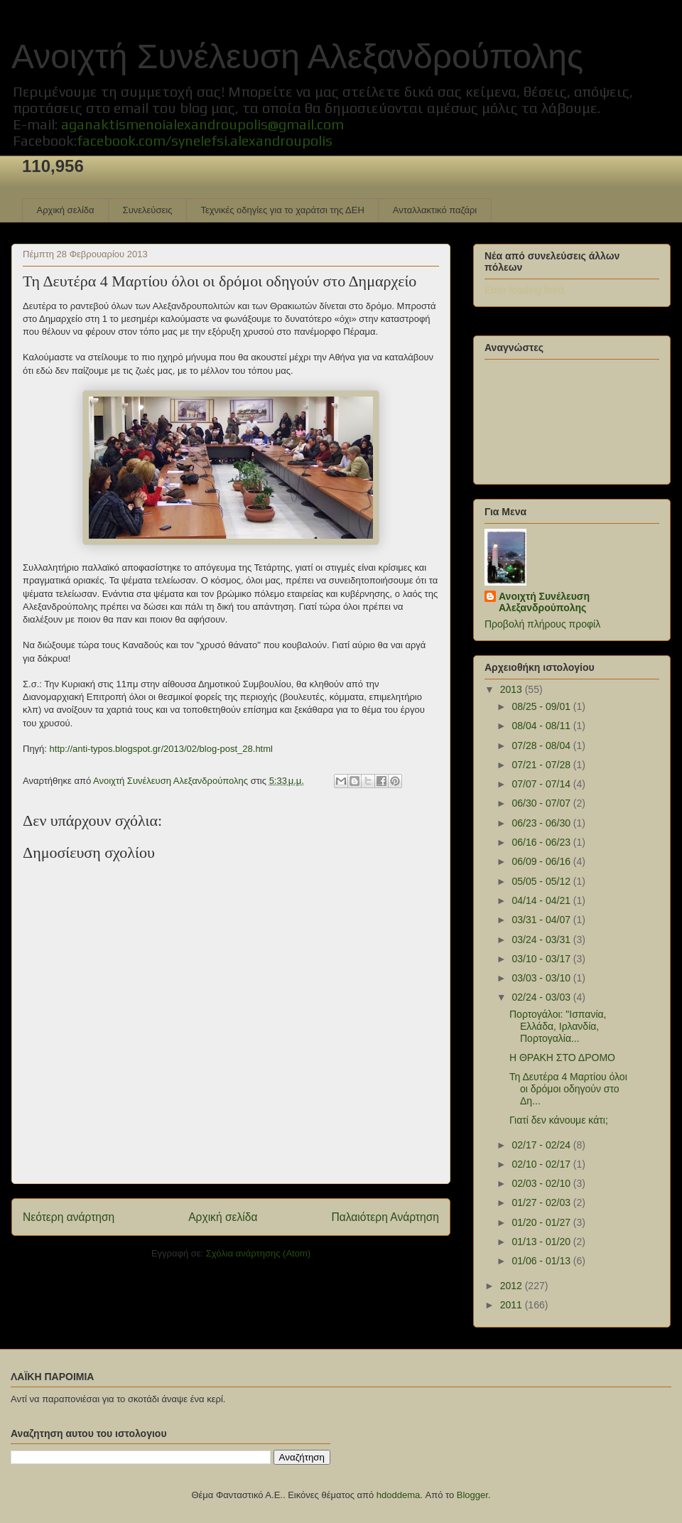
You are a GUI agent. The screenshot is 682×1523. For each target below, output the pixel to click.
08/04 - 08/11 (542, 725)
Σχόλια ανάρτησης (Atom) (258, 1253)
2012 (512, 1285)
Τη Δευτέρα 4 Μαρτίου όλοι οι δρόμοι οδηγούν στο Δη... (568, 1089)
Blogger (472, 1495)
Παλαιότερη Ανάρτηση (385, 1217)
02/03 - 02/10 (542, 1183)
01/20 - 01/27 (542, 1222)
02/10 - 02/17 (542, 1164)
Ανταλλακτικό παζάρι (435, 210)
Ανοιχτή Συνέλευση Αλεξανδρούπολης (297, 56)
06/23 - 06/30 (542, 823)
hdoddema (398, 1495)
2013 (512, 689)
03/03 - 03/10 (542, 978)
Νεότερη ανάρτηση (68, 1217)
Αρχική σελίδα (65, 210)
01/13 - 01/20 (542, 1241)
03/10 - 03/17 (542, 958)
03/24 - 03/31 (542, 939)
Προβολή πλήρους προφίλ (542, 624)
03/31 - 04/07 (542, 919)
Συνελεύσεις (148, 210)
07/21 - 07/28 (542, 764)
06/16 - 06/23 (542, 842)
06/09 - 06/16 (542, 861)
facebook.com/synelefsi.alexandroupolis (204, 140)
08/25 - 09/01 (542, 706)
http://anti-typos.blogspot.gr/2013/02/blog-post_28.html (161, 748)
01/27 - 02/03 (542, 1202)
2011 (512, 1305)
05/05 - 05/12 (542, 881)
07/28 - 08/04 (542, 745)
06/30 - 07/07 (542, 803)
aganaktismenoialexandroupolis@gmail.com (202, 124)
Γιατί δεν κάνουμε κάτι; (558, 1120)
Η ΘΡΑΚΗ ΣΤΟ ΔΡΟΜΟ (562, 1057)
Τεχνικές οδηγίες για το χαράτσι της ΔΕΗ (282, 210)
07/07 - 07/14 (542, 784)
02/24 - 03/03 (542, 997)
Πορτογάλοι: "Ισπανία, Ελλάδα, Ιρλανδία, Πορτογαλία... (558, 1026)
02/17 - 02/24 (542, 1145)
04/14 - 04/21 (542, 900)
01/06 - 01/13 (542, 1260)
